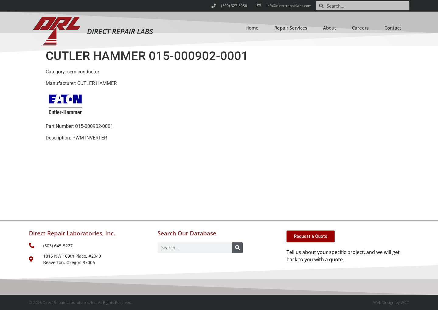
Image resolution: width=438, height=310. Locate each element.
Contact (392, 28)
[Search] (237, 247)
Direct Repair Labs (120, 31)
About (329, 28)
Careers (360, 28)
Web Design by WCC (391, 302)
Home (252, 28)
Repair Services (290, 28)
